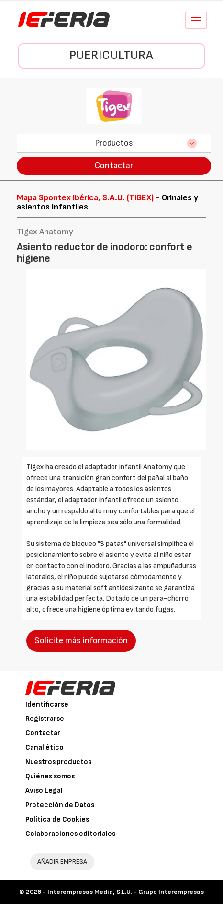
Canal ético (44, 747)
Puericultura (111, 55)
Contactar (114, 166)
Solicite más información (81, 641)
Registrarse (44, 718)
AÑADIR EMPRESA (62, 862)
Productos (114, 143)
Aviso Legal (44, 790)
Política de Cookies (57, 819)
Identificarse (46, 704)
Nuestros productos (58, 761)
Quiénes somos (50, 776)
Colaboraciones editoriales (70, 833)
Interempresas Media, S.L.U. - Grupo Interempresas (125, 892)
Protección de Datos (59, 805)
